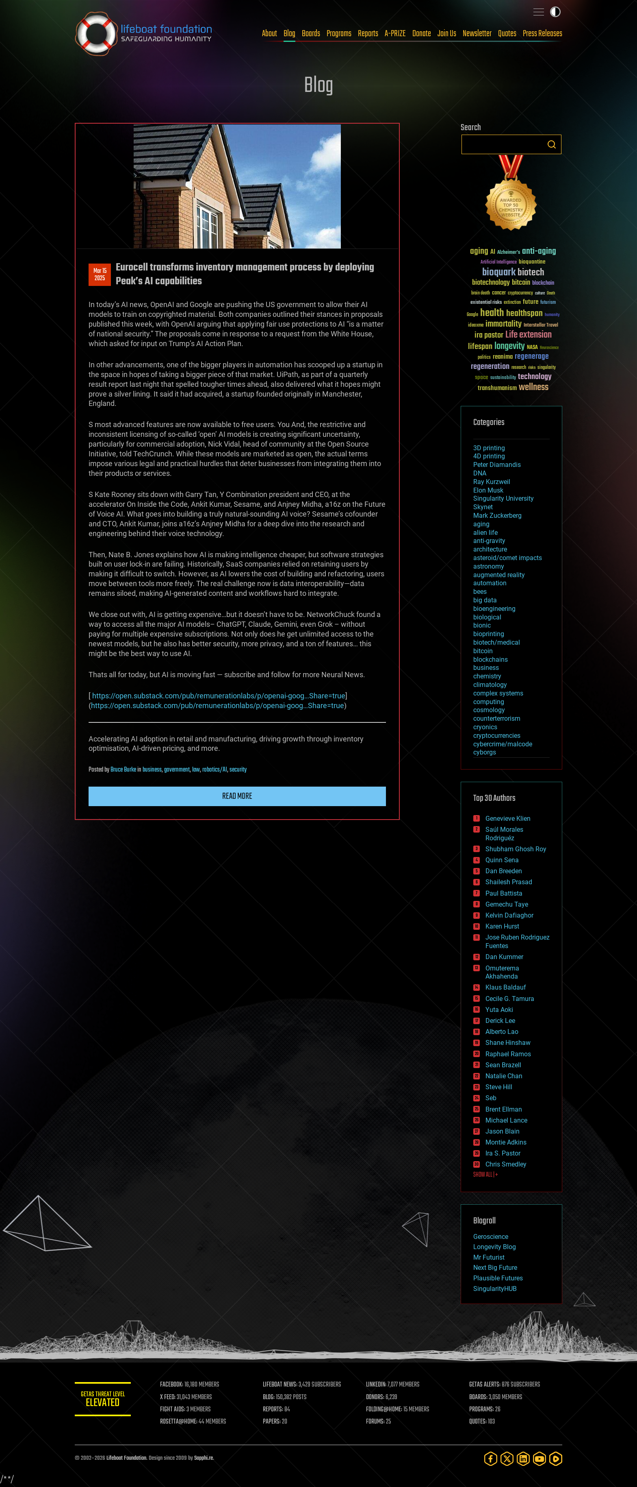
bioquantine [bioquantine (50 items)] (532, 261)
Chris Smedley (505, 1164)
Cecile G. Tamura (509, 999)
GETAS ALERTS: (485, 1385)
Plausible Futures (498, 1278)
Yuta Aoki (499, 1010)
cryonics (485, 727)
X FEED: (168, 1397)
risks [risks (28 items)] (531, 367)
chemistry (487, 676)
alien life (485, 532)
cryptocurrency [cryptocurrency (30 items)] (520, 293)
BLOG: (269, 1397)
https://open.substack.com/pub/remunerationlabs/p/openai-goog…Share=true (218, 695)
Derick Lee (500, 1021)
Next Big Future (495, 1267)
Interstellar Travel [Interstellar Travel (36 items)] (541, 326)
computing (488, 702)
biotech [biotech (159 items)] (531, 272)
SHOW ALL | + (485, 1175)
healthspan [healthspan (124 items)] (524, 314)
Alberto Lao (501, 1032)
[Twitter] (507, 1459)
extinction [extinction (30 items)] (512, 302)
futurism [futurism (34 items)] (548, 303)
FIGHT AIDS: (173, 1409)
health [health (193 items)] (492, 313)
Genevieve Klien (508, 818)
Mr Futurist (489, 1257)
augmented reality (499, 575)
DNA (479, 473)
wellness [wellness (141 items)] (533, 387)
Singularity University (503, 498)
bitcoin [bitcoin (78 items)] (521, 283)
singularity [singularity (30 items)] (546, 368)
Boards (311, 34)
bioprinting (488, 634)
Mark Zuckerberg (497, 515)
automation (490, 583)
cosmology (489, 710)
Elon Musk (488, 490)
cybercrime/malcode (502, 744)
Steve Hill (498, 1087)
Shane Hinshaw (508, 1043)
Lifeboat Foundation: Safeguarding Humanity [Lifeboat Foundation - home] (144, 33)
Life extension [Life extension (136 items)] (528, 335)
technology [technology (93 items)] (535, 377)
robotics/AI (214, 770)
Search (551, 144)
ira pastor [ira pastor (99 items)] (488, 335)
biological (487, 617)
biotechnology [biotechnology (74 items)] (491, 283)
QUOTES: (478, 1422)
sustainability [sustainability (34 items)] (503, 378)
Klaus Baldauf (505, 987)
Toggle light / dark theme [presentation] (555, 12)
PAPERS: (273, 1422)
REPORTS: (274, 1409)
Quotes (507, 34)
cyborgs (484, 752)
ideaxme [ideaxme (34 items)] (475, 326)
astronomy (488, 566)
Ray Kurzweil (491, 482)
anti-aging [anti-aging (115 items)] (539, 251)
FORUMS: (376, 1422)
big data (485, 600)
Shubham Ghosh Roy (515, 849)
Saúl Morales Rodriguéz (504, 834)
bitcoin (483, 651)
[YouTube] (539, 1459)
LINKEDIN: (377, 1385)
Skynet (483, 507)
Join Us (447, 34)
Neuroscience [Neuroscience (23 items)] (549, 348)
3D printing (489, 448)
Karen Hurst (502, 926)
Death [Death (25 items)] (551, 293)
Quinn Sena (502, 860)
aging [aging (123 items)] (479, 251)
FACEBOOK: (172, 1385)
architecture (490, 549)
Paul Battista (503, 893)
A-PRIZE (395, 34)
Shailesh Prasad (508, 882)
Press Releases (542, 34)
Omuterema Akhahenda (502, 972)
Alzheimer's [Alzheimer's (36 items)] (508, 253)
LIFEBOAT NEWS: (281, 1385)
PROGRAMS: (482, 1409)
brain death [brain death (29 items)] (480, 293)
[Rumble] (555, 1459)
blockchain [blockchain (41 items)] (543, 283)
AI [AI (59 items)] (492, 252)
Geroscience (490, 1237)
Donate (421, 34)
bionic (482, 625)
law (196, 770)
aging (481, 524)
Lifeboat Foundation (126, 1458)
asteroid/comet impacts (507, 558)
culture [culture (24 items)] (540, 293)
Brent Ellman (503, 1109)
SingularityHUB (495, 1289)
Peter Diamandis (497, 465)
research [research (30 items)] (518, 368)
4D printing (489, 456)
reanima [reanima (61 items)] (503, 357)
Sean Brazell (503, 1065)
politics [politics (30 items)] (484, 357)
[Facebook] (490, 1459)
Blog (289, 34)
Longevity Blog (494, 1247)
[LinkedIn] (523, 1459)
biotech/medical (496, 642)
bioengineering (494, 609)
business (152, 770)
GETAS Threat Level (103, 1400)
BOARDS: (479, 1397)
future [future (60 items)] (530, 302)
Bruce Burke (123, 770)
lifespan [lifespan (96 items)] (480, 346)
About (269, 34)
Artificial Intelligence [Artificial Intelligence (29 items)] (499, 262)
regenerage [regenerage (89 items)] (532, 356)
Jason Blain (502, 1131)
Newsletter (477, 34)
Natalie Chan (503, 1076)
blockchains (490, 659)
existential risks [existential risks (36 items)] (486, 303)
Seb (490, 1098)
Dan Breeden (503, 871)
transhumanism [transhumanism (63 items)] (497, 388)
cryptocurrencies (496, 735)
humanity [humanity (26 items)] (552, 315)
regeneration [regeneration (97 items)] (490, 366)
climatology (490, 685)
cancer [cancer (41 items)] (499, 293)
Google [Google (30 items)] (472, 315)
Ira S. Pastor (502, 1153)
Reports (368, 34)
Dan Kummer (504, 957)
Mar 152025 (99, 275)
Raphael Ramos (508, 1054)
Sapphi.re (203, 1458)
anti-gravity (489, 541)
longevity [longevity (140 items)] (509, 346)
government (177, 770)
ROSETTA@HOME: (179, 1422)
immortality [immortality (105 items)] (503, 324)
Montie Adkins (505, 1142)
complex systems (498, 693)
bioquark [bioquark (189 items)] (499, 273)
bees (480, 591)
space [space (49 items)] (481, 377)
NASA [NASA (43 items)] (532, 347)
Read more (237, 796)
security (238, 770)
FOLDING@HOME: (385, 1409)
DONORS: (376, 1397)
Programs (339, 34)
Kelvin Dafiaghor (509, 915)
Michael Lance (506, 1120)
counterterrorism (496, 718)
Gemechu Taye (506, 904)
